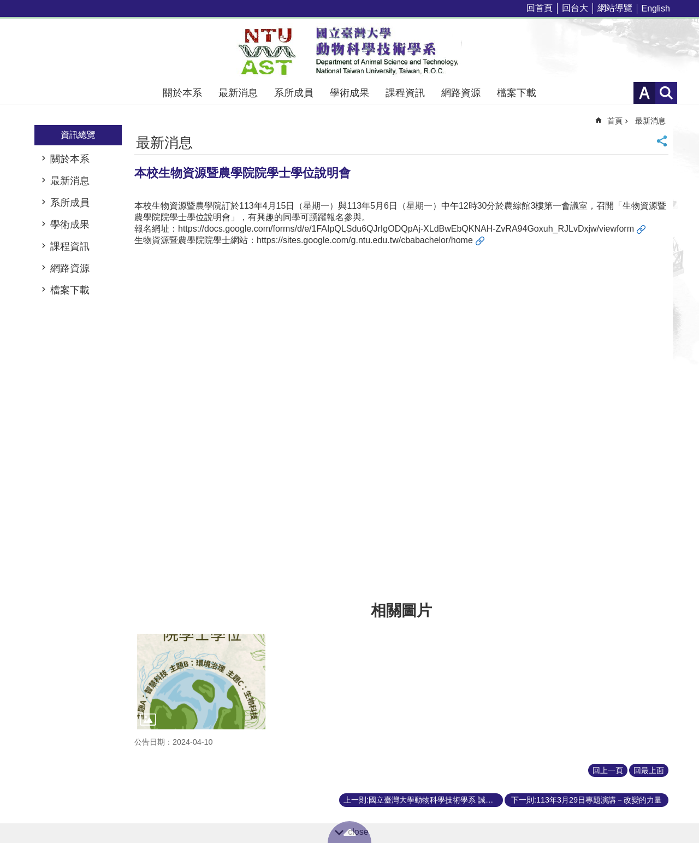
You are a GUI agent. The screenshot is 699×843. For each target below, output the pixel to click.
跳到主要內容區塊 (5, 5)
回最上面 (648, 770)
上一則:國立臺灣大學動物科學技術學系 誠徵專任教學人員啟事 (423, 799)
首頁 (615, 120)
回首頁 (539, 8)
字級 (644, 93)
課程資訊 (405, 92)
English (656, 8)
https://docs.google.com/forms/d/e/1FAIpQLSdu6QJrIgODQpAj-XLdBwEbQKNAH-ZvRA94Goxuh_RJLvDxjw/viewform (406, 228)
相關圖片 (401, 610)
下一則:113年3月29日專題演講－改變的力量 (586, 799)
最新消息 (238, 92)
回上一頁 (608, 770)
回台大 (575, 8)
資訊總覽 (78, 134)
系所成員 (293, 92)
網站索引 (666, 93)
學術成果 (349, 92)
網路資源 (461, 92)
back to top (349, 832)
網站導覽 (614, 8)
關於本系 (182, 92)
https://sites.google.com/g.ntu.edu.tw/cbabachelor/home (365, 240)
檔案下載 (516, 92)
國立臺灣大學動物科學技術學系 (349, 50)
